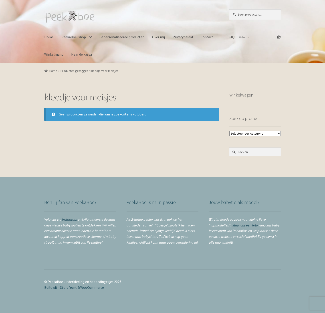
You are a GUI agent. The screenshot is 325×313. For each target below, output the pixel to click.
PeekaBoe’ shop (73, 37)
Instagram (69, 219)
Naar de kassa (81, 54)
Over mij (158, 37)
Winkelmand (53, 54)
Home (49, 37)
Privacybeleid (183, 37)
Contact (207, 37)
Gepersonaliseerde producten (121, 37)
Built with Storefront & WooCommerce (74, 287)
